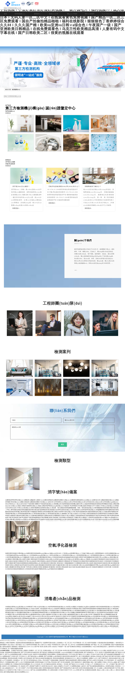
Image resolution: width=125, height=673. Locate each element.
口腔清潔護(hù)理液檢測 (65, 517)
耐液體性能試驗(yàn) (68, 610)
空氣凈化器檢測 (13, 517)
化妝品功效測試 (13, 561)
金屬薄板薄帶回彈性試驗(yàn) (14, 500)
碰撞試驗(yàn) (33, 618)
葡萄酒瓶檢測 (114, 626)
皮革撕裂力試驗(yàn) (29, 624)
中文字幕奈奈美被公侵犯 (34, 668)
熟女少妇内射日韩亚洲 (84, 650)
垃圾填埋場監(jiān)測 (60, 519)
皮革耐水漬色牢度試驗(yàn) (60, 622)
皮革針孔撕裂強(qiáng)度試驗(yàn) (34, 626)
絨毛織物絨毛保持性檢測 (70, 557)
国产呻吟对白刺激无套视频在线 (42, 658)
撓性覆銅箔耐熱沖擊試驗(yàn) (106, 610)
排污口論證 (62, 616)
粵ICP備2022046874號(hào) (78, 637)
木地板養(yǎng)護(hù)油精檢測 (86, 606)
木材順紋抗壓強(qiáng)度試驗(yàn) (15, 606)
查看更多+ (16, 208)
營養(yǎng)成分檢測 (101, 565)
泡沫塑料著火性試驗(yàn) (100, 616)
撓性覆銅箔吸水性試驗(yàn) (59, 612)
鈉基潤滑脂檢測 (92, 608)
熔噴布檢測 (34, 559)
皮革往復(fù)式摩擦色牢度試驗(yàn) (63, 624)
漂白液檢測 (82, 626)
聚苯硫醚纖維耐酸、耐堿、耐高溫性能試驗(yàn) (79, 508)
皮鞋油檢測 (68, 626)
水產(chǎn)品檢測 (84, 565)
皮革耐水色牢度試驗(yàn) (44, 622)
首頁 (5, 14)
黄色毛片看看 (120, 670)
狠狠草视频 (86, 662)
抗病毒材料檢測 (102, 513)
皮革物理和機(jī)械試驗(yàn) (82, 624)
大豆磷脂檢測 (78, 563)
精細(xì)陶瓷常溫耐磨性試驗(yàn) (28, 506)
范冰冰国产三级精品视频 (50, 660)
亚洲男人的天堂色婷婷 (25, 658)
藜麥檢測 (21, 569)
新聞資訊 (37, 14)
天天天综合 (72, 654)
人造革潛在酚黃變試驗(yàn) (13, 557)
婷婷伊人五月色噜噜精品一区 (11, 666)
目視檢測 (68, 608)
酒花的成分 (60, 563)
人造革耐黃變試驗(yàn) (82, 555)
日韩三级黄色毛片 (76, 662)
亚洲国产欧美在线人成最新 (19, 650)
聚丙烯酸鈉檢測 (99, 508)
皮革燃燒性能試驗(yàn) (90, 622)
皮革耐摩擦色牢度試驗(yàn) (92, 620)
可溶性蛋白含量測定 (32, 567)
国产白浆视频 (48, 656)
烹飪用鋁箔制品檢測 (11, 618)
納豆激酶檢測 (59, 569)
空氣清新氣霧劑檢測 (34, 517)
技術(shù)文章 (54, 14)
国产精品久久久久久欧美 (76, 664)
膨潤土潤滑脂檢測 (23, 618)
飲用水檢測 (99, 561)
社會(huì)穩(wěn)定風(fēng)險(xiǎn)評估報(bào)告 (59, 559)
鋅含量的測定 (52, 563)
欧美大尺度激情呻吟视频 (107, 652)
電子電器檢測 (74, 561)
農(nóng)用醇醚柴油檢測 (108, 614)
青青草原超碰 (39, 662)
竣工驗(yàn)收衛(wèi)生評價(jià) (77, 513)
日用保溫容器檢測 (57, 557)
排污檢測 (56, 616)
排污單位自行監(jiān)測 (46, 616)
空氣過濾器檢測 (80, 515)
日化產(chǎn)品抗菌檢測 (11, 94)
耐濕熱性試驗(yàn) (55, 610)
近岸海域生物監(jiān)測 (78, 502)
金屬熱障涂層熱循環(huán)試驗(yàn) (81, 500)
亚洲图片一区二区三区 (36, 650)
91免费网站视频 (75, 666)
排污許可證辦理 (71, 616)
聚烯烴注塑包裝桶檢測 (45, 511)
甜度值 (40, 567)
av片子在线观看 (7, 660)
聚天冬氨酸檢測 (33, 511)
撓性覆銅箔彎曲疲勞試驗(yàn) (41, 612)
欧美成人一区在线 (62, 664)
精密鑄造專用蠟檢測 (102, 504)
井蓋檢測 (66, 506)
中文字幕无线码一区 (110, 660)
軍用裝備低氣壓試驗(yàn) (25, 513)
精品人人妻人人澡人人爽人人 (106, 670)
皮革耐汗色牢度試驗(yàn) (75, 620)
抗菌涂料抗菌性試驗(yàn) (23, 515)
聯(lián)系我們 (89, 14)
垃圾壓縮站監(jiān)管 (88, 519)
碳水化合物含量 (73, 565)
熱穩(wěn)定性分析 (55, 553)
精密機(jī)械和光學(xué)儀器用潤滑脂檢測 (83, 504)
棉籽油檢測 (34, 569)
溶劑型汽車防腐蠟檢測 (85, 557)
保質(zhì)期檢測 (14, 565)
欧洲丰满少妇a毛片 (48, 666)
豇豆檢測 (8, 569)
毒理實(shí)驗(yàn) (80, 559)
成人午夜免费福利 (84, 656)
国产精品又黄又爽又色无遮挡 (111, 656)
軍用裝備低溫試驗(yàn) (41, 513)
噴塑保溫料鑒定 (113, 616)
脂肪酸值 (45, 567)
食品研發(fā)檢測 (33, 565)
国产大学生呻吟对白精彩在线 (30, 652)
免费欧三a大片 (93, 658)
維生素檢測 (114, 563)
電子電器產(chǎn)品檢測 (40, 94)
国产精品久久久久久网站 (99, 650)
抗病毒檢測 (110, 513)
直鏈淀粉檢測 (98, 563)
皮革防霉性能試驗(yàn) (77, 618)
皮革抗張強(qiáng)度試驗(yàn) (26, 620)
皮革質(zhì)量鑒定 (50, 626)
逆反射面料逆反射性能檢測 (105, 612)
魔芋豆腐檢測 (9, 563)
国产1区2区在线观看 (64, 662)
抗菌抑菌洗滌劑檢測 (37, 515)
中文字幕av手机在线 (50, 662)
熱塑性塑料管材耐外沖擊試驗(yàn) (15, 553)
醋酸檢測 (92, 565)
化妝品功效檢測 (110, 559)
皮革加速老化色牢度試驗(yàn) (94, 618)
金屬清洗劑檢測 (48, 500)
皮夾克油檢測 (60, 626)
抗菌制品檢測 (48, 515)
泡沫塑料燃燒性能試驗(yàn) (84, 616)
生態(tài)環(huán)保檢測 (26, 94)
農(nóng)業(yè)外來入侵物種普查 (90, 614)
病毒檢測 (21, 561)
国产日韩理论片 (103, 658)
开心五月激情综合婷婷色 (49, 664)
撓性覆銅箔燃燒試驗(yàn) (24, 612)
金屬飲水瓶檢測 (24, 502)
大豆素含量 (115, 567)
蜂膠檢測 (41, 569)
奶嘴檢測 (99, 608)
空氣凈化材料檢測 (100, 515)
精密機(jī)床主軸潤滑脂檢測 (62, 504)
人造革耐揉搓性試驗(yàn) (97, 555)
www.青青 (76, 670)
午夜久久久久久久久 (23, 670)
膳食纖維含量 (43, 565)
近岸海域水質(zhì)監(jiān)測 (94, 502)
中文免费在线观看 (77, 652)
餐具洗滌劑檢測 (91, 561)
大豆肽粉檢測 (107, 561)
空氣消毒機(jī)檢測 (46, 517)
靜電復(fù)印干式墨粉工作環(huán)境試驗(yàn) (100, 506)
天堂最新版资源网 (29, 662)
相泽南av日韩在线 (96, 656)
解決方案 (8, 89)
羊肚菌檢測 (115, 561)
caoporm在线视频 (66, 652)
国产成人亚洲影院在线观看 (88, 670)
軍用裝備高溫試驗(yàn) (55, 513)
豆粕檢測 (94, 567)
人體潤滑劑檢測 (99, 553)
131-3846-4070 (107, 14)
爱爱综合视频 (82, 660)
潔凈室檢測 (53, 561)
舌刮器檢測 (41, 559)
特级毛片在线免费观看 (40, 654)
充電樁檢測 (66, 561)
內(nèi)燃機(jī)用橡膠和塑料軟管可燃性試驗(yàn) (81, 612)
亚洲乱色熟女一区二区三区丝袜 (53, 650)
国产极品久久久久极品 (83, 654)
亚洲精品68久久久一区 (101, 664)
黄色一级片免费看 (96, 662)
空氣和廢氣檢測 (90, 515)
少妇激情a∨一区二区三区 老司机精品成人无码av (27, 660)
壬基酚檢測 (25, 557)
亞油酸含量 (59, 565)
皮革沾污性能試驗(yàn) (17, 626)
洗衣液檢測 (82, 561)
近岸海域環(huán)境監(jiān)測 (62, 502)
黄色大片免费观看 (82, 658)
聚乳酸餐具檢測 (111, 509)
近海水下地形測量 (28, 504)
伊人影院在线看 (53, 670)
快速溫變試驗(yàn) (98, 517)
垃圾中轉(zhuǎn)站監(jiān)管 (103, 519)
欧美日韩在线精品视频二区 (87, 668)
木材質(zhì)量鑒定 (71, 606)
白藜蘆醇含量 (12, 567)
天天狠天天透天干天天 (65, 670)
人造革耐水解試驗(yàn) (112, 555)
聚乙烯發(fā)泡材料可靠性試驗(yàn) (62, 511)
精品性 (23, 666)
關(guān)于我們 (72, 14)
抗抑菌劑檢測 (56, 515)
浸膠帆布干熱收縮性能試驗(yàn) (44, 504)
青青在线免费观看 (58, 658)
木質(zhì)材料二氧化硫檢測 (39, 608)
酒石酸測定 (51, 567)
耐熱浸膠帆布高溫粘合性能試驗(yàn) (39, 610)
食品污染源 (72, 567)
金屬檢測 (26, 500)
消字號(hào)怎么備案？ (21, 186)
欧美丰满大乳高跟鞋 (69, 650)
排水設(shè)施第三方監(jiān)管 (30, 616)
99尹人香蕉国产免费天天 (33, 666)
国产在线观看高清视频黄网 (112, 654)
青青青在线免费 (13, 658)
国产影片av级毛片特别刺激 (95, 660)
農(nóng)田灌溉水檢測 (19, 614)
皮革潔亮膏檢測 (107, 618)
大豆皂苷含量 (107, 567)
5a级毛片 (84, 666)
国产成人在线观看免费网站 (39, 670)
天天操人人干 (89, 664)
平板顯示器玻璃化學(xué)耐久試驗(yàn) (98, 626)
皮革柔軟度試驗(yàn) (103, 622)
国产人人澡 (19, 662)
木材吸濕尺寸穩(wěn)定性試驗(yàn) (36, 606)
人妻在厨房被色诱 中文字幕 (111, 668)
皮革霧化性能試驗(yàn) (98, 624)
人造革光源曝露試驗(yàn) (111, 553)
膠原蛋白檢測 (51, 565)
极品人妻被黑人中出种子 (62, 666)
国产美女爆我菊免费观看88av (96, 666)
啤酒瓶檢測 (75, 626)
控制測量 (55, 517)
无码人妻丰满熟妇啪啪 (7, 672)
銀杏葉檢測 (14, 569)
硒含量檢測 (44, 563)
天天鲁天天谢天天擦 (97, 654)
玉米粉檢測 (27, 569)
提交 (62, 444)
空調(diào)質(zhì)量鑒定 (68, 515)
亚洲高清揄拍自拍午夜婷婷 (51, 668)
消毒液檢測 (101, 559)
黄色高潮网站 (51, 654)
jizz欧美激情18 (57, 656)
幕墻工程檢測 (83, 608)
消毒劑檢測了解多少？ (93, 186)
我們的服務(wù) (20, 14)
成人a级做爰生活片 (8, 668)
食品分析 (88, 567)
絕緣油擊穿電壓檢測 (110, 511)
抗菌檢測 (12, 515)
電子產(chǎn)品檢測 (30, 561)
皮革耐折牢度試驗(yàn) (76, 622)
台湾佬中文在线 (27, 654)
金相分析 (50, 502)
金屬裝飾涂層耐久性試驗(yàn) (38, 502)
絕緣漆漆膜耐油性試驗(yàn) (96, 511)
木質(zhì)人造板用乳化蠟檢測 (56, 608)
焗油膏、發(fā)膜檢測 (58, 508)
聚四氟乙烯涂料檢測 (21, 511)
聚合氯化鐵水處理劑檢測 (39, 509)
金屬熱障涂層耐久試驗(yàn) (61, 500)
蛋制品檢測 (64, 567)
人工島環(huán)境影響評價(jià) (70, 553)
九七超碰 (100, 668)
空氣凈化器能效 (23, 517)
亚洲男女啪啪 (110, 666)
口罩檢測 (90, 517)
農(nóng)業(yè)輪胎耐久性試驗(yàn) (48, 614)
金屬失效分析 (96, 500)
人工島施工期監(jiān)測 (87, 553)
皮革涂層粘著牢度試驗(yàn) (44, 624)
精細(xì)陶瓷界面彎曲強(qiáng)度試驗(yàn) (50, 506)
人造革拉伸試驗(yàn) (54, 555)
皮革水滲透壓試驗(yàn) (15, 624)
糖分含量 (65, 565)
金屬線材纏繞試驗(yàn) (107, 500)
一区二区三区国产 (20, 668)
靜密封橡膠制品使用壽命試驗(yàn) (41, 508)
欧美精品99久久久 (70, 658)
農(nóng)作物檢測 (49, 569)
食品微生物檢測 (80, 567)
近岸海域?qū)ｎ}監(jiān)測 (15, 504)
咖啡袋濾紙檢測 (92, 513)
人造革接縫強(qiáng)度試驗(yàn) (38, 555)
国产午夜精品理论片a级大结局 (69, 668)
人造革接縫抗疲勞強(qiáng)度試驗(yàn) (17, 555)
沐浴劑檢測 (74, 608)
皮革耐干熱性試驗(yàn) (61, 620)
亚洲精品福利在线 (62, 654)
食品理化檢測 (24, 565)
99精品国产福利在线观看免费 (68, 660)
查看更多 (8, 113)
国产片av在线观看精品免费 (13, 654)
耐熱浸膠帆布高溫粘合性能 (19, 610)
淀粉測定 (58, 567)
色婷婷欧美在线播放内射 (13, 652)
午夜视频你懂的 (10, 662)
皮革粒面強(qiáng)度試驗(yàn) (45, 620)
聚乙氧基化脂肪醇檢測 (80, 511)
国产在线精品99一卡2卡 (91, 652)
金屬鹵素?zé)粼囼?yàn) (36, 500)
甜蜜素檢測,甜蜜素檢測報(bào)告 (31, 563)
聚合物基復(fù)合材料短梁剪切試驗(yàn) (59, 509)
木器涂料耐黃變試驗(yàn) (23, 608)
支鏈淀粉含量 (106, 563)
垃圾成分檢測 (49, 519)
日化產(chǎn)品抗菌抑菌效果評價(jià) (40, 557)
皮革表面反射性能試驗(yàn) (46, 618)
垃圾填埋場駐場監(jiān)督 (74, 519)
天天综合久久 (23, 656)
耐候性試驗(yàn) (107, 608)
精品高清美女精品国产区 (70, 656)
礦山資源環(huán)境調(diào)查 (22, 519)
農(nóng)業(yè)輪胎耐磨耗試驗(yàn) (70, 614)
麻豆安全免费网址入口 (22, 672)
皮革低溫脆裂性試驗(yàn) (62, 618)
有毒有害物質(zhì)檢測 (43, 561)
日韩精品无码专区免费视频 (21, 664)
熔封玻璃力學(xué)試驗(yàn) (101, 557)
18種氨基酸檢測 (69, 563)
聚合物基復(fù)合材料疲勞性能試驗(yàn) (84, 509)
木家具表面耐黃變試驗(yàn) (104, 606)
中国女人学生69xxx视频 (109, 662)
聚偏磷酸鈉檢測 (101, 509)
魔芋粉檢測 (17, 563)
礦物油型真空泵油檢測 (38, 519)
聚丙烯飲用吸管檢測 (110, 508)
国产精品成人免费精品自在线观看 (50, 652)
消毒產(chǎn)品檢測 (92, 559)
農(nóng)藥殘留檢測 (32, 614)
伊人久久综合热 (36, 664)
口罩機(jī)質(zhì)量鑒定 (80, 517)
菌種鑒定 (64, 513)
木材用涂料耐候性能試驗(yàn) (57, 606)
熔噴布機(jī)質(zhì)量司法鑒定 (21, 559)
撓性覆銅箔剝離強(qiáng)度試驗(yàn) (85, 610)
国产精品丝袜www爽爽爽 (36, 656)
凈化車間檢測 (73, 506)
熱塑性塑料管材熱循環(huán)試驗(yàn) (37, 553)
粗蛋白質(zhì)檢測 (87, 563)
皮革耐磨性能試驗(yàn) (107, 620)
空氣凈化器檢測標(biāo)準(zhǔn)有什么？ (64, 186)
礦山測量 (10, 519)
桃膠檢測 (100, 567)
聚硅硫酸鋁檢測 (27, 509)
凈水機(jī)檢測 (82, 506)
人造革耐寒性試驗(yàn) (68, 555)
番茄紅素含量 (21, 567)
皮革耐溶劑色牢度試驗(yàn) (28, 622)
